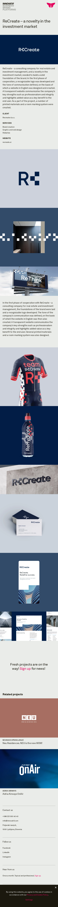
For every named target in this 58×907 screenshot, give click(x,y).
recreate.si (7, 142)
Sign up (25, 668)
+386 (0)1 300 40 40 (10, 816)
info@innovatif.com (10, 821)
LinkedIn (6, 852)
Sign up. (38, 876)
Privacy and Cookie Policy (37, 895)
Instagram (7, 857)
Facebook (6, 848)
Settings (29, 900)
